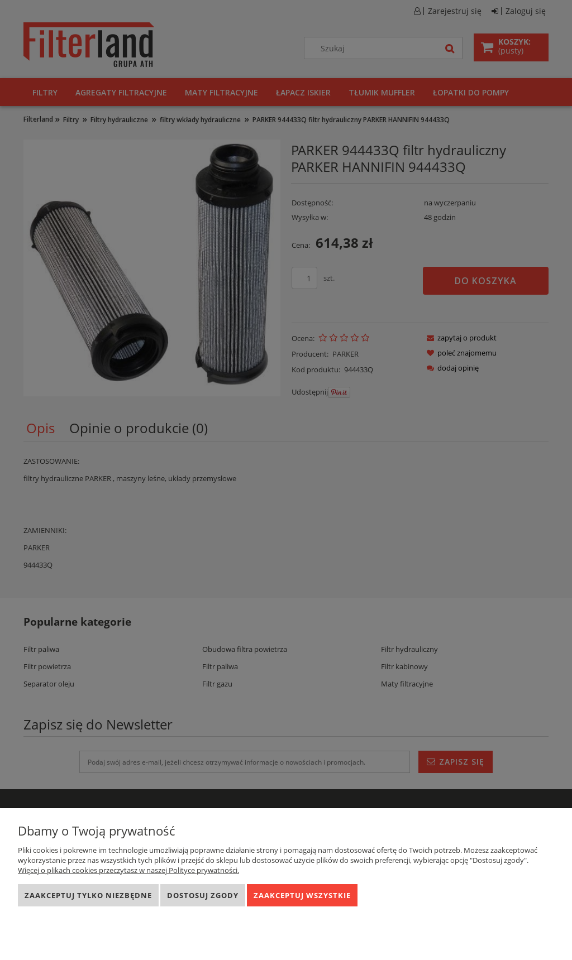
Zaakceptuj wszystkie (302, 895)
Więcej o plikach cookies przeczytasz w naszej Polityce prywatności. (128, 870)
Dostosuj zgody (203, 895)
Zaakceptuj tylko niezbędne (88, 895)
